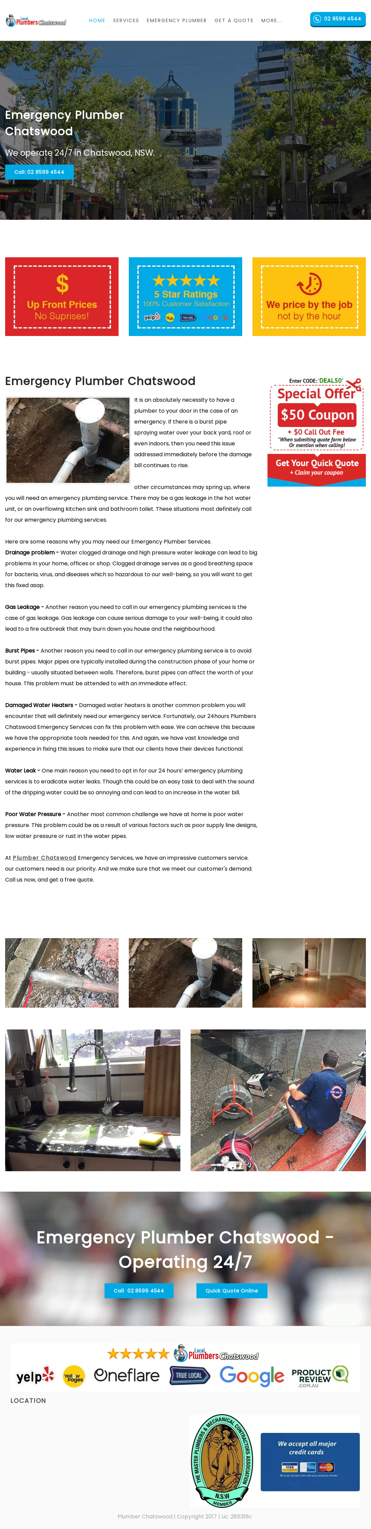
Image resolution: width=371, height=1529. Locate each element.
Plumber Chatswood (45, 858)
